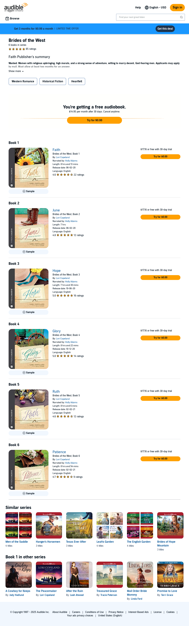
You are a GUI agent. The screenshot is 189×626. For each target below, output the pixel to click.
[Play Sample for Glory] (28, 372)
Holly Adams (71, 160)
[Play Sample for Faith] (28, 191)
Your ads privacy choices (80, 615)
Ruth (56, 392)
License (158, 612)
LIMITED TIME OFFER (46, 29)
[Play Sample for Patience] (28, 493)
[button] (16, 71)
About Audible (59, 612)
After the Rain (74, 591)
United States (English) (110, 615)
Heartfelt (76, 81)
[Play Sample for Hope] (28, 312)
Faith (56, 150)
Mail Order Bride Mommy (137, 593)
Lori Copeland (63, 157)
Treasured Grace (107, 591)
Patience (59, 452)
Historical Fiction (52, 81)
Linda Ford (136, 598)
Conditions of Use (94, 612)
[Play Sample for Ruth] (28, 433)
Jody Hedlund (16, 595)
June (56, 210)
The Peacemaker (46, 591)
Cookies (170, 612)
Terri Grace (167, 595)
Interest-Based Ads (138, 612)
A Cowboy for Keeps (17, 591)
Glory (57, 331)
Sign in (177, 7)
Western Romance (23, 81)
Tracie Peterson (109, 595)
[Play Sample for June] (28, 251)
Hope (57, 271)
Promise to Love (167, 591)
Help (138, 7)
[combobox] (150, 17)
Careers (76, 612)
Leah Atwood (77, 595)
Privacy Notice (116, 612)
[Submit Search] (182, 17)
